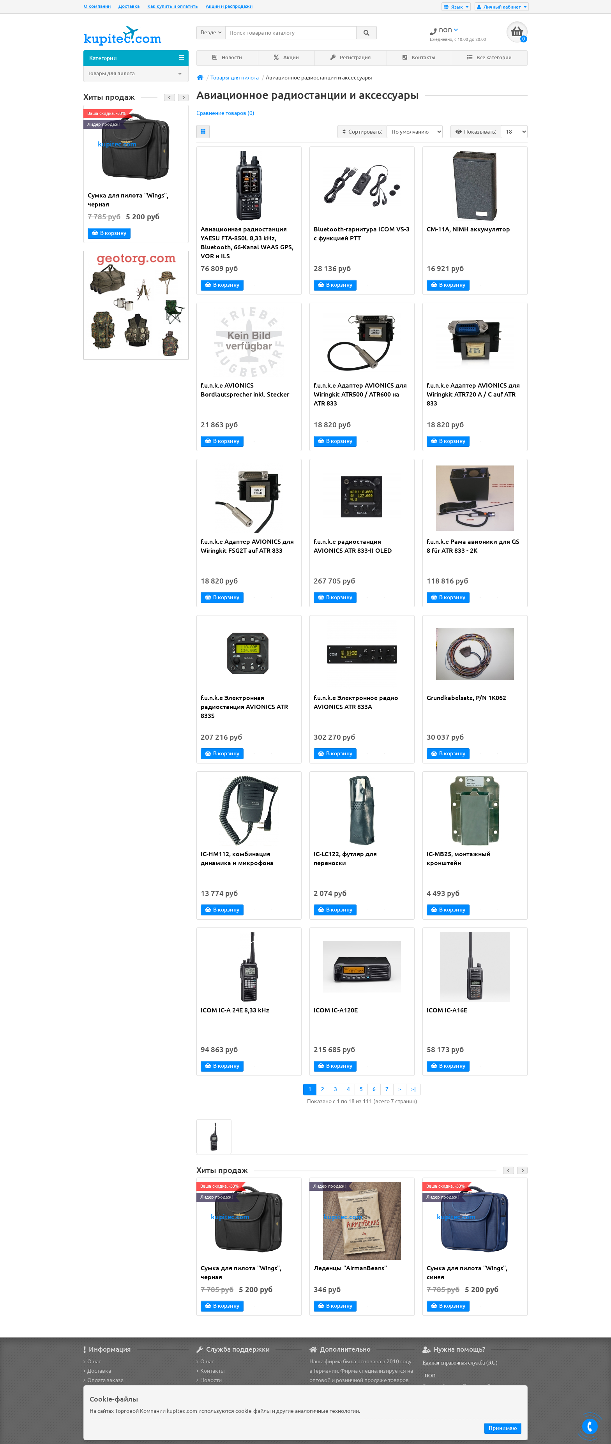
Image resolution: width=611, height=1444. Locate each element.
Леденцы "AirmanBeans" (350, 1269)
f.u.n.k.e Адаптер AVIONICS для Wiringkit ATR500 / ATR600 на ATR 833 (360, 395)
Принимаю (503, 1428)
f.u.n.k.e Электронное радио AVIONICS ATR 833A (356, 703)
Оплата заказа (103, 1380)
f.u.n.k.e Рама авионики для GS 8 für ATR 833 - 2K (473, 547)
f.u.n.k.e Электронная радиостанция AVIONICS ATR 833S (244, 707)
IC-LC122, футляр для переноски (345, 859)
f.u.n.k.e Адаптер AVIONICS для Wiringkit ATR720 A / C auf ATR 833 (473, 395)
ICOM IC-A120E (336, 1011)
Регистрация (350, 59)
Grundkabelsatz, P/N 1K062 (466, 698)
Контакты (419, 59)
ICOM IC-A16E (447, 1011)
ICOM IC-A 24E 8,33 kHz (235, 1011)
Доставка (129, 6)
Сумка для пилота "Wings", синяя (467, 1274)
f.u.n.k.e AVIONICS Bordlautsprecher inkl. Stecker (245, 391)
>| (413, 1090)
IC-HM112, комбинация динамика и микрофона (237, 859)
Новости (227, 59)
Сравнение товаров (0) (225, 114)
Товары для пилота (135, 75)
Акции (286, 59)
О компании (97, 6)
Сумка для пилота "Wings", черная (128, 201)
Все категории (489, 59)
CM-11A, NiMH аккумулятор (468, 230)
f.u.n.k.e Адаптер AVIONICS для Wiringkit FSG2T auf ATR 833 (247, 547)
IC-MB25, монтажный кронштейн (459, 859)
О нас (92, 1361)
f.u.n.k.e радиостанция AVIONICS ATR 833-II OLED (353, 547)
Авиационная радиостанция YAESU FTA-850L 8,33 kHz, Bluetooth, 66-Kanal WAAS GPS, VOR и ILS (247, 244)
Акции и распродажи (229, 6)
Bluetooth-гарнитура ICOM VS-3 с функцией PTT (362, 235)
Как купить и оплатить (172, 6)
